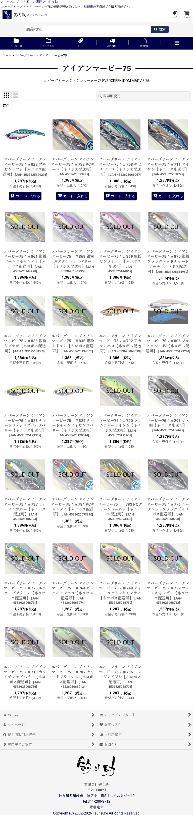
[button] (177, 43)
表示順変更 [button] (110, 96)
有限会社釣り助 (96, 785)
